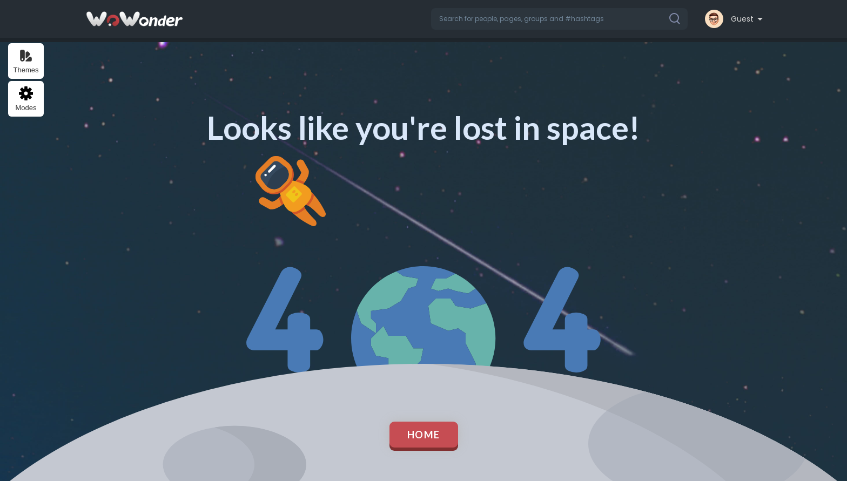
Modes (25, 99)
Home (423, 435)
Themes (26, 61)
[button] (559, 19)
